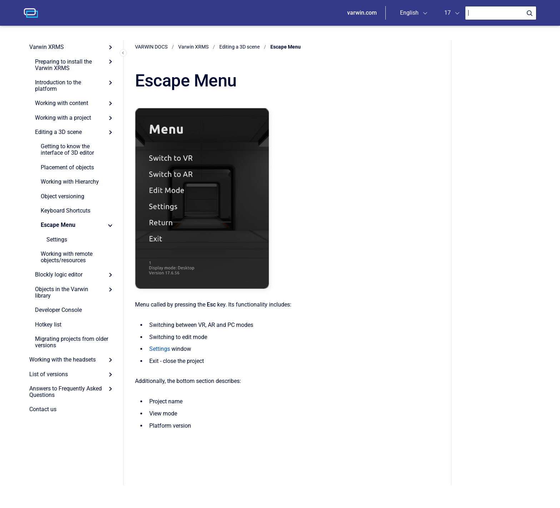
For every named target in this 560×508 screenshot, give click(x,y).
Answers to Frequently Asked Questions (65, 391)
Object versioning (62, 196)
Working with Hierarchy (70, 181)
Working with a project (63, 117)
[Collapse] (110, 225)
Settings (56, 239)
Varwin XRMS (46, 47)
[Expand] (110, 47)
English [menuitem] (409, 12)
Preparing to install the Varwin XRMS (63, 64)
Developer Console (58, 310)
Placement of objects (67, 167)
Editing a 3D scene (58, 132)
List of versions (48, 374)
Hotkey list (48, 324)
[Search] (500, 13)
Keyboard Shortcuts (65, 210)
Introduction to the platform (58, 85)
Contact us (42, 409)
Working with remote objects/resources (66, 257)
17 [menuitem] (447, 12)
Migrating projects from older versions (71, 342)
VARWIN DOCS (151, 47)
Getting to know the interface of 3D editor (67, 149)
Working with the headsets (62, 359)
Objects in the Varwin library (61, 292)
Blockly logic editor (58, 274)
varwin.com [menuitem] (362, 12)
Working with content (61, 103)
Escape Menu (58, 224)
